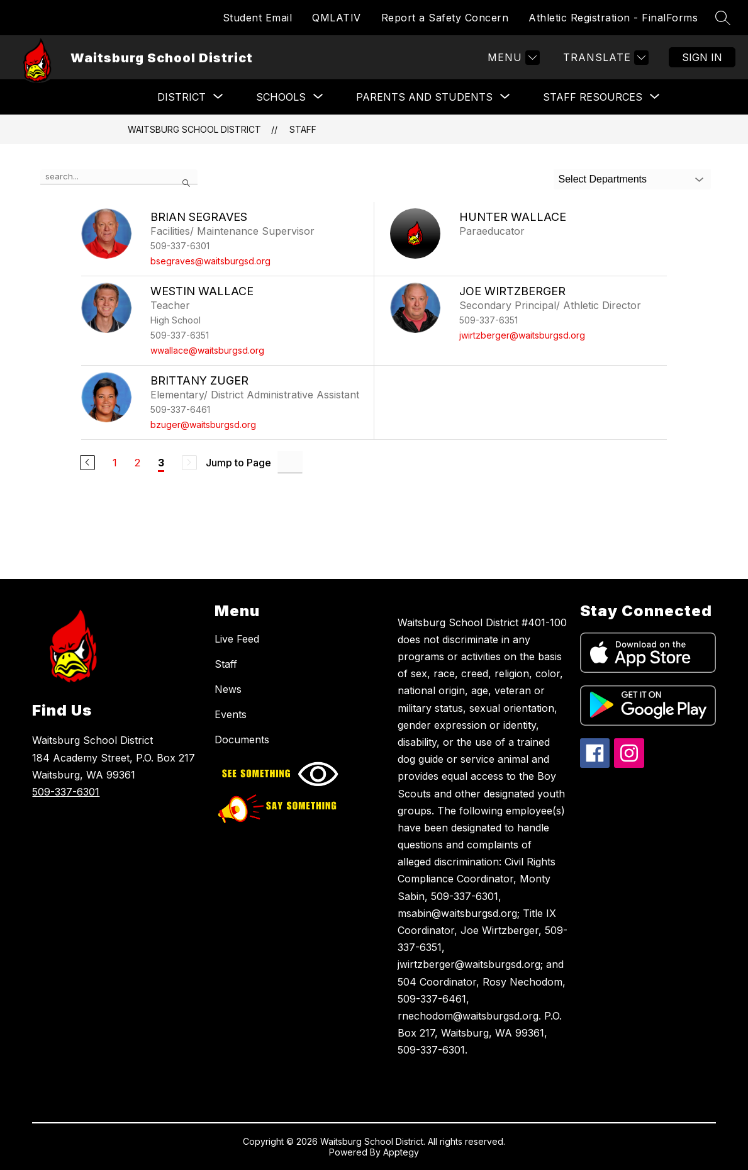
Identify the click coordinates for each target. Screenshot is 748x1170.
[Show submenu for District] (181, 96)
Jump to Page (238, 462)
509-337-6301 (65, 791)
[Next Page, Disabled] (189, 462)
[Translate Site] (604, 57)
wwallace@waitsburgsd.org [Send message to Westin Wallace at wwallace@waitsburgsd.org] (207, 350)
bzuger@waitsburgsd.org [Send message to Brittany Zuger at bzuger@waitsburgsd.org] (203, 424)
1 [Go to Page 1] (115, 462)
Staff (302, 129)
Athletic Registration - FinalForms (613, 17)
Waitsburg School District (194, 129)
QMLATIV (336, 17)
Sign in (702, 57)
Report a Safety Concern (445, 17)
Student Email (258, 17)
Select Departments (603, 179)
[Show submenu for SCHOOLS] (281, 96)
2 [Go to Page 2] (137, 462)
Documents (242, 739)
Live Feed (237, 639)
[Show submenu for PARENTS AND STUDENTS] (424, 96)
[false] (119, 176)
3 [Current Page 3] (161, 462)
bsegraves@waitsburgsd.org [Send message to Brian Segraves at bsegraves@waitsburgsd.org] (210, 261)
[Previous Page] (87, 462)
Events (231, 714)
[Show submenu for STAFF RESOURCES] (592, 96)
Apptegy (401, 1152)
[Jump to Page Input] (290, 462)
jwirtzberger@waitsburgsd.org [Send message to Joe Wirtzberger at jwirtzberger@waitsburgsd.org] (522, 335)
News (228, 689)
